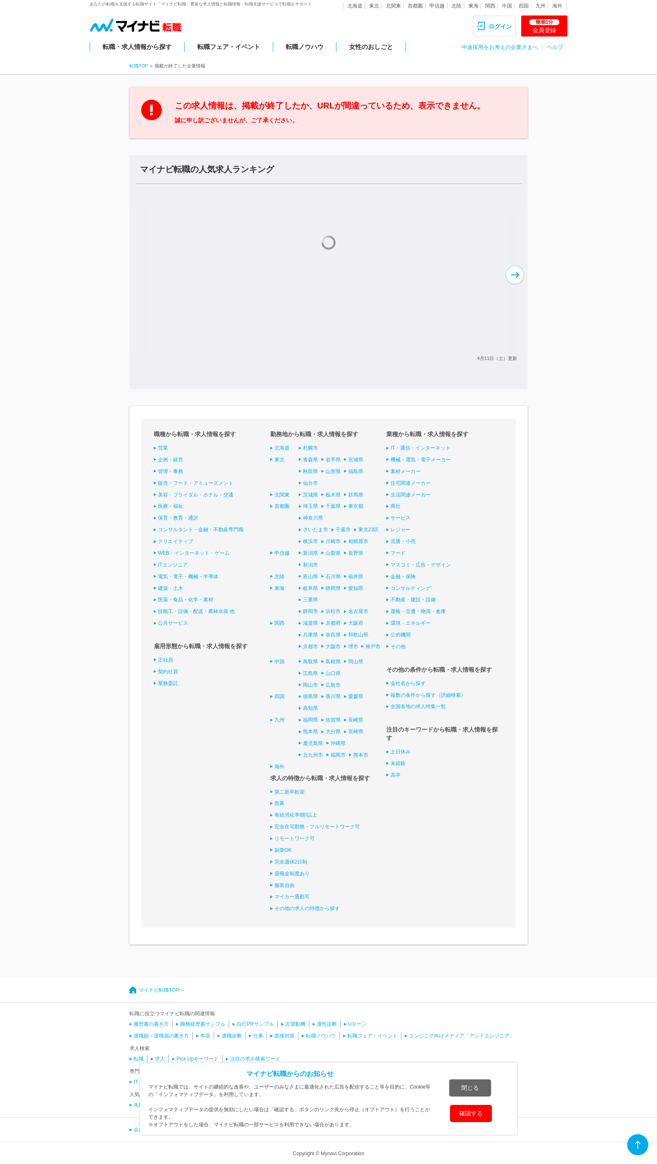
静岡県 (333, 588)
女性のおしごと (371, 47)
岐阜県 (310, 588)
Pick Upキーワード (197, 1059)
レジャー (401, 530)
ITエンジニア (173, 565)
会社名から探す (408, 683)
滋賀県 (310, 623)
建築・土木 (170, 588)
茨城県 (310, 495)
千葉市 (343, 530)
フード (398, 553)
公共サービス (173, 623)
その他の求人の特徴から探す (307, 908)
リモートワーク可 (294, 838)
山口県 (333, 673)
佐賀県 (333, 720)
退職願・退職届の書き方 (161, 1036)
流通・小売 (403, 541)
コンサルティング (411, 588)
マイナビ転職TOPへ (161, 990)
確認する (471, 1113)
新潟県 (310, 553)
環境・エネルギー (411, 623)
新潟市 (310, 565)
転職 (139, 1059)
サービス (401, 518)
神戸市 (372, 646)
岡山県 (355, 662)
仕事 (258, 1036)
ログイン (500, 26)
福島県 (355, 471)
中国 (507, 6)
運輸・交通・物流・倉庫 (418, 611)
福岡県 (310, 720)
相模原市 (358, 541)
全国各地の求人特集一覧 (418, 706)
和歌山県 (358, 635)
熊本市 (360, 755)
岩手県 (333, 460)
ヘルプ (555, 47)
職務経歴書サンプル (202, 1024)
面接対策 (284, 1036)
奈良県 (333, 635)
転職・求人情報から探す (137, 47)
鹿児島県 (313, 743)
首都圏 (415, 6)
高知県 (310, 708)
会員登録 (544, 26)
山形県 (333, 471)
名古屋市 (358, 611)
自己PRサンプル (255, 1024)
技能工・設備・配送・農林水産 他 (196, 611)
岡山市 (310, 685)
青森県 (310, 460)
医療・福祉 (170, 506)
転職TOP (138, 65)
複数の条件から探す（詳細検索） (428, 695)
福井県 (355, 576)
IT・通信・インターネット (420, 448)
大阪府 (355, 623)
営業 (163, 448)
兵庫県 (310, 635)
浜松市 (333, 611)
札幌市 (310, 448)
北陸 (456, 6)
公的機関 (401, 635)
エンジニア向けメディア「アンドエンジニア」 (462, 1036)
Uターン (357, 1024)
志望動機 (295, 1024)
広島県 (310, 673)
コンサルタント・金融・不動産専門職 (200, 530)
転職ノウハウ (304, 47)
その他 (398, 646)
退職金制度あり (292, 874)
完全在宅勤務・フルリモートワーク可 (317, 827)
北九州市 (313, 755)
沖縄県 (338, 743)
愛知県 (355, 588)
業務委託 (168, 683)
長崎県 (355, 720)
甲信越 (437, 6)
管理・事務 (170, 471)
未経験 (398, 763)
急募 (279, 803)
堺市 (353, 646)
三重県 (310, 600)
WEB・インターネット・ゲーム (194, 553)
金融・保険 (403, 576)
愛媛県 (355, 696)
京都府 (333, 623)
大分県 (333, 732)
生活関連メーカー (411, 495)
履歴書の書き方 (151, 1024)
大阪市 (333, 646)
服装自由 (284, 885)
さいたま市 (315, 530)
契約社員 (168, 672)
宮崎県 (355, 732)
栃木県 (333, 495)
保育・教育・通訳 (178, 518)
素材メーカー (406, 471)
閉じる (470, 1087)
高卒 (396, 775)
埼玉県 (310, 506)
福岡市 (338, 755)
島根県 (333, 662)
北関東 (393, 6)
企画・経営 (170, 460)
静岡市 (310, 611)
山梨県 (333, 553)
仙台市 (310, 483)
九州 (540, 6)
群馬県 (355, 495)
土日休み (401, 752)
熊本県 (310, 732)
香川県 (333, 696)
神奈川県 (313, 518)
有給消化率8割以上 (296, 815)
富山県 (310, 576)
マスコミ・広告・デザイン (421, 565)
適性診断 (327, 1024)
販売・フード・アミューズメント (195, 483)
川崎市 (333, 541)
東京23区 (368, 530)
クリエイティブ (175, 541)
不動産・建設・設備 (413, 600)
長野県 (355, 553)
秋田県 (310, 471)
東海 (473, 6)
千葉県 (333, 506)
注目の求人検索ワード (255, 1059)
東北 (374, 6)
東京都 (355, 506)
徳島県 (310, 696)
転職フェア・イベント (228, 47)
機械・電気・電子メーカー (421, 460)
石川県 (333, 576)
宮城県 (355, 460)
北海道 (354, 6)
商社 (396, 506)
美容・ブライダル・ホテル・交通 (195, 495)
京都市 (310, 646)
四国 (524, 6)
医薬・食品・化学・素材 (185, 600)
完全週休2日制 (291, 862)
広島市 (333, 685)
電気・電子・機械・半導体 (188, 576)
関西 (490, 6)
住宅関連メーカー (411, 483)
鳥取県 (310, 662)
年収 (205, 1036)
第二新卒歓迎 (289, 792)
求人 (160, 1059)
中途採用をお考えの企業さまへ (500, 47)
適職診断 (232, 1036)
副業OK (283, 850)
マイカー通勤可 (292, 897)
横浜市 (310, 541)
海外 (557, 6)
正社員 (165, 660)
